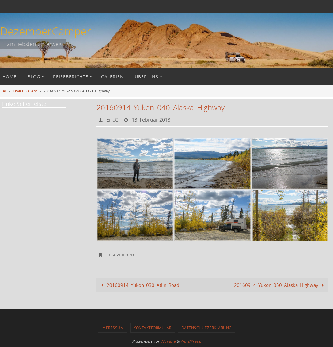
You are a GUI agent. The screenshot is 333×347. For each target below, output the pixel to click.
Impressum (112, 327)
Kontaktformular (153, 327)
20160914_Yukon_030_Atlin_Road (139, 285)
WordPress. (190, 341)
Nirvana (168, 341)
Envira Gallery (25, 90)
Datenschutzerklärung (206, 327)
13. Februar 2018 (151, 119)
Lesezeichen (120, 254)
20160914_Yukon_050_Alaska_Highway (280, 285)
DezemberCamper (45, 31)
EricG (112, 119)
